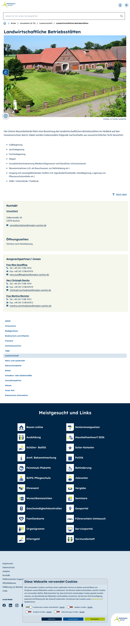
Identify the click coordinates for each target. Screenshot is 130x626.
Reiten (8, 370)
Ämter (13, 23)
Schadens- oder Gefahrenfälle (18, 375)
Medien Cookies (80, 607)
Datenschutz (97, 599)
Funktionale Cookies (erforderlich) (46, 607)
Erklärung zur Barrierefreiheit (16, 586)
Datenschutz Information (16, 395)
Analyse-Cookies (39, 612)
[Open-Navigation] (127, 5)
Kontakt (6, 575)
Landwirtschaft (45, 23)
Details (62, 607)
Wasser (8, 385)
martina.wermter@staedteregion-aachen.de (30, 305)
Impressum (8, 563)
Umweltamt (12, 211)
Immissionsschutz (13, 346)
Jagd (7, 351)
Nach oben (119, 194)
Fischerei (9, 341)
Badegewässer (11, 331)
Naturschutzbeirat (13, 365)
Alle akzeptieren (95, 619)
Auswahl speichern (73, 619)
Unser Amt (9, 390)
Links (5, 590)
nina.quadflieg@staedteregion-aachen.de (29, 274)
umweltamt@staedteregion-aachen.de (28, 225)
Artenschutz (10, 326)
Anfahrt (6, 571)
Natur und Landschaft (15, 361)
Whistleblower (9, 583)
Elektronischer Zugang (13, 579)
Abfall (7, 321)
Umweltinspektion (13, 380)
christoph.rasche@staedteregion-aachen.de (30, 290)
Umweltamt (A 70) (28, 23)
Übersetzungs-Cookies (69, 612)
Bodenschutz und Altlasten (17, 336)
